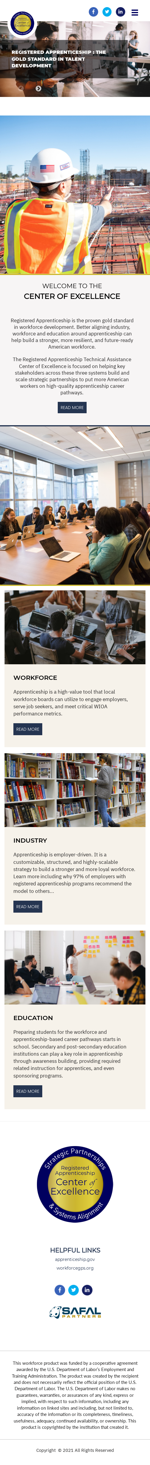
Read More (27, 729)
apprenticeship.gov (75, 1259)
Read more (27, 1091)
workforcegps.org (75, 1268)
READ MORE (72, 408)
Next (38, 89)
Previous (21, 89)
